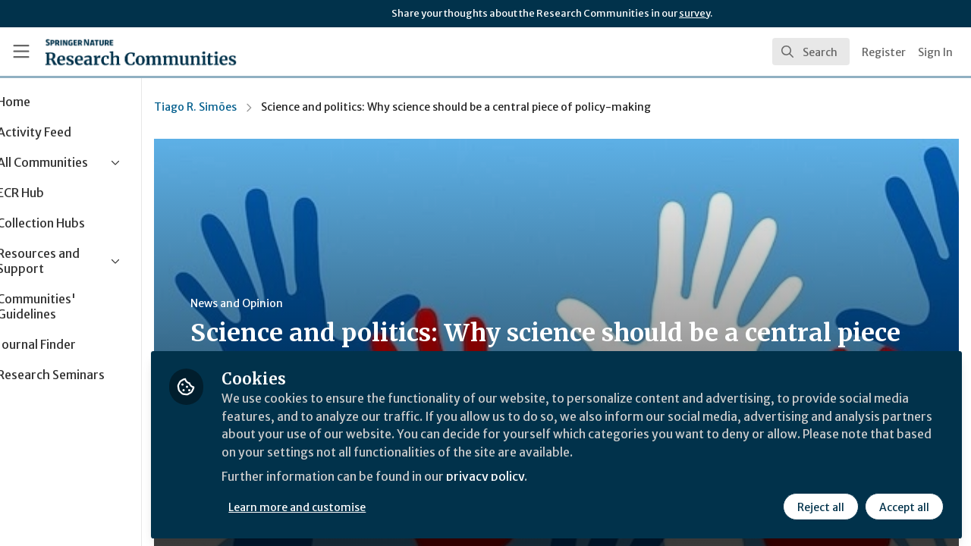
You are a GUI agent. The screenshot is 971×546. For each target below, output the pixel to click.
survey (694, 13)
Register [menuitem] (884, 52)
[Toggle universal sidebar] (21, 51)
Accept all (904, 506)
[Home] (140, 51)
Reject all (820, 506)
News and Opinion (289, 303)
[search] (811, 51)
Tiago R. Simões (247, 107)
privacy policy (540, 476)
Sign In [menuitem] (935, 52)
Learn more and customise (350, 506)
